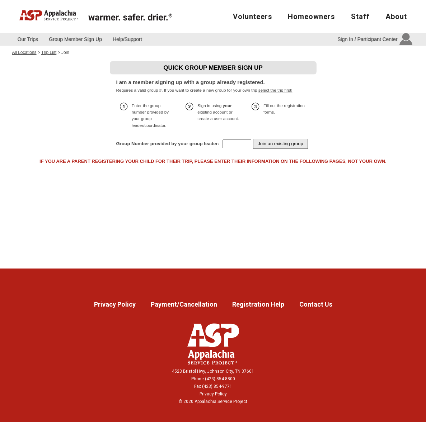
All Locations (24, 52)
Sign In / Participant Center (367, 39)
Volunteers (252, 16)
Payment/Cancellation (185, 304)
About (396, 16)
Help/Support (127, 39)
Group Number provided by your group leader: (167, 143)
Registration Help (259, 304)
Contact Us (315, 304)
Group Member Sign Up (75, 39)
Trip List (48, 52)
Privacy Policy (115, 304)
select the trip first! (275, 90)
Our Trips (28, 39)
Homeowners (311, 16)
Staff (360, 16)
